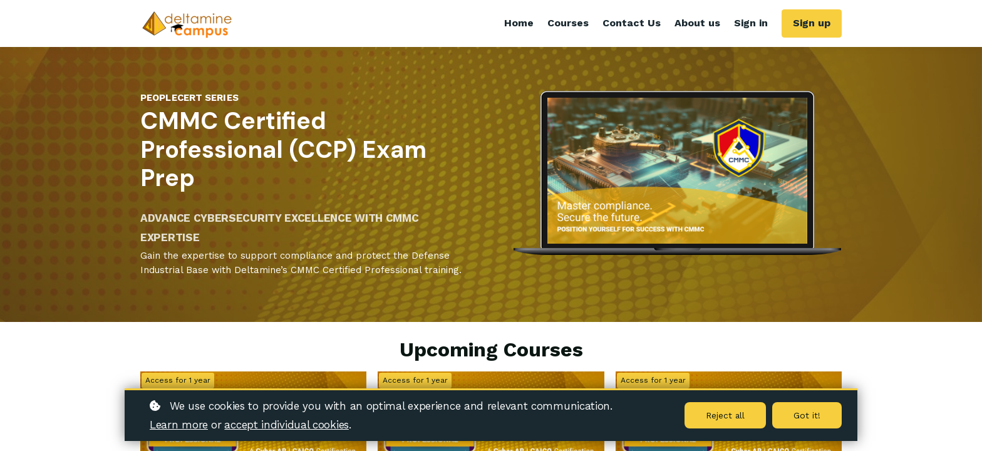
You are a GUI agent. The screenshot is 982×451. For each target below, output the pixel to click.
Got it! (806, 415)
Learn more (179, 424)
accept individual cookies (286, 424)
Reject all (725, 415)
